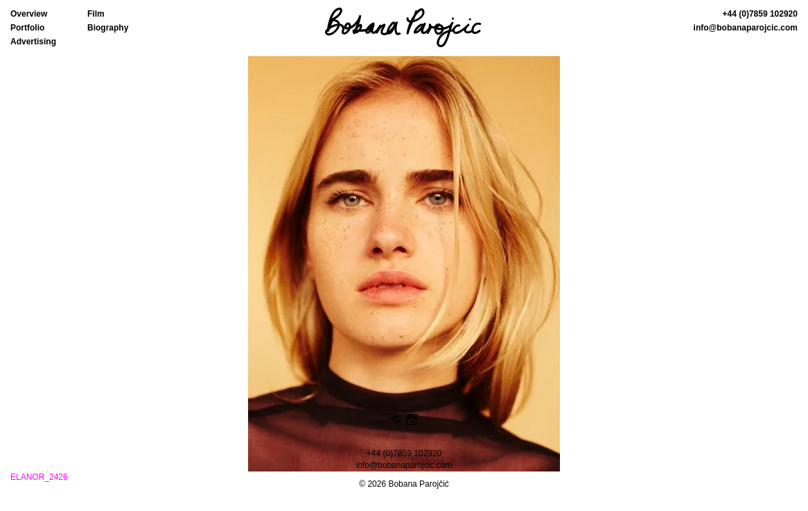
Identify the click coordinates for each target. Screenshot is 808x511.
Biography (107, 28)
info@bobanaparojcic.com (746, 28)
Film (96, 14)
